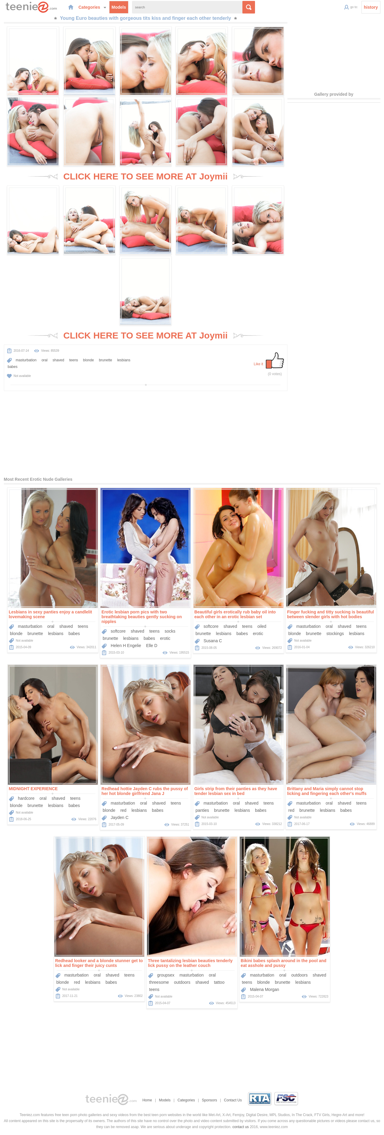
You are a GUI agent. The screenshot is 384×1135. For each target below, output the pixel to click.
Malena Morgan (264, 989)
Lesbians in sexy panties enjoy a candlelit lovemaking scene (50, 614)
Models (119, 7)
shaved (58, 360)
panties (202, 810)
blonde (88, 360)
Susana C (212, 640)
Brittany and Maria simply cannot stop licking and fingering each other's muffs (327, 791)
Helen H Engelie (126, 645)
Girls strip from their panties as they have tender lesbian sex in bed (235, 791)
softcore (118, 631)
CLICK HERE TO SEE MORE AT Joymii (145, 176)
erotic (165, 638)
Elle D (151, 645)
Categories (92, 7)
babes (13, 367)
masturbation (26, 360)
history (371, 7)
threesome (159, 982)
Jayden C (119, 817)
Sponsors (209, 1100)
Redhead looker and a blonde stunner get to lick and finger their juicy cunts (99, 963)
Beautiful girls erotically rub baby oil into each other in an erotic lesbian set (235, 614)
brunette (105, 360)
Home (147, 1100)
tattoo (219, 982)
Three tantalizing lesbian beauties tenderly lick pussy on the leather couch (190, 963)
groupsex (166, 975)
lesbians (123, 360)
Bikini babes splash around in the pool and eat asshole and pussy (283, 963)
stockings (335, 633)
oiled (261, 626)
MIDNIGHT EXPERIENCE (33, 788)
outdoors (182, 982)
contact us (240, 1127)
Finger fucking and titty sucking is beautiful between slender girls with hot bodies (330, 614)
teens (73, 360)
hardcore (26, 798)
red (123, 810)
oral (44, 360)
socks (170, 631)
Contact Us (233, 1100)
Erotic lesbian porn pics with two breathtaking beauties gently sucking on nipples (141, 617)
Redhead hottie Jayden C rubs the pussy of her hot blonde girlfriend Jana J (144, 791)
